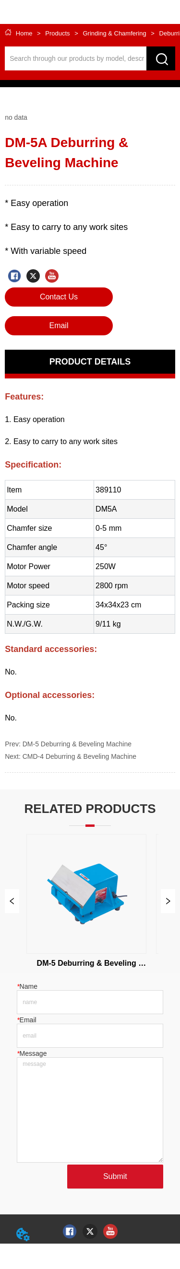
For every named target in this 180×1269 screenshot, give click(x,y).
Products (58, 33)
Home (24, 33)
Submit (115, 1176)
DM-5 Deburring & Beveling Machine (77, 744)
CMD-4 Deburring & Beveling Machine (79, 756)
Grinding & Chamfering (114, 33)
